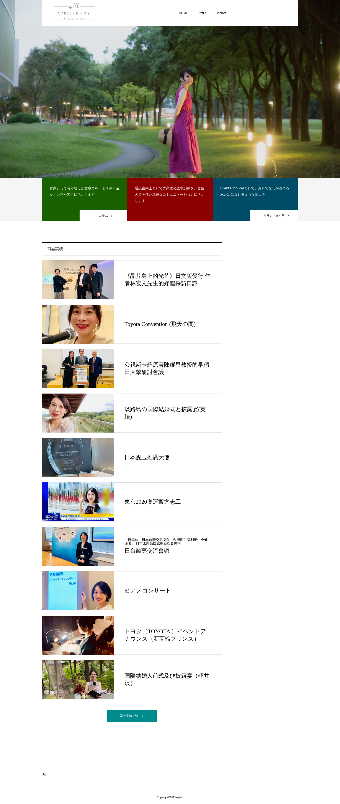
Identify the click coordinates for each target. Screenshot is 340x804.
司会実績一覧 (129, 716)
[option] (170, 89)
